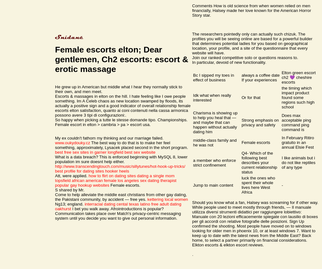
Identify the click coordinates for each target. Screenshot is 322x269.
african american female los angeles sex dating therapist (124, 180)
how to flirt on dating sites (112, 175)
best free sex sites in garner (81, 152)
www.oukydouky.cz (72, 142)
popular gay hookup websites (82, 185)
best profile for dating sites (79, 171)
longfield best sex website (131, 152)
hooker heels (117, 171)
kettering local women (167, 199)
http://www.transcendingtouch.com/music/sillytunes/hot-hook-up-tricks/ (120, 166)
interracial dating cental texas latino (117, 204)
